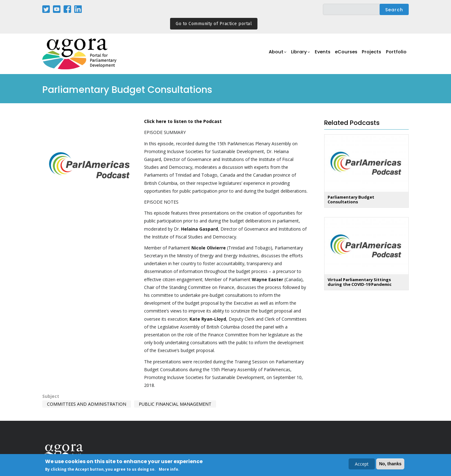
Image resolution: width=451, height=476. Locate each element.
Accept (362, 465)
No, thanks (390, 464)
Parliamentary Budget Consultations (351, 199)
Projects (370, 54)
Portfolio (396, 54)
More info (168, 470)
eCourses (343, 54)
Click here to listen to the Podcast (183, 121)
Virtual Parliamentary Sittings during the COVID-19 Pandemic (359, 282)
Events (317, 54)
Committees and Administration (86, 404)
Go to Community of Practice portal (214, 23)
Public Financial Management (175, 404)
